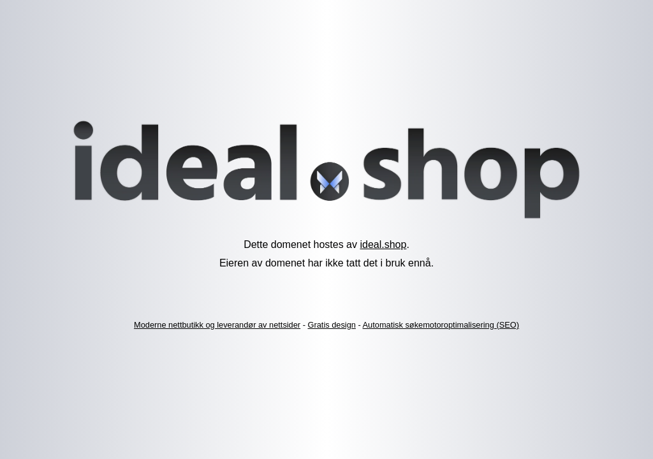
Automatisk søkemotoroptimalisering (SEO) (441, 325)
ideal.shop (383, 244)
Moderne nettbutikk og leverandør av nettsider (217, 325)
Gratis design (332, 325)
